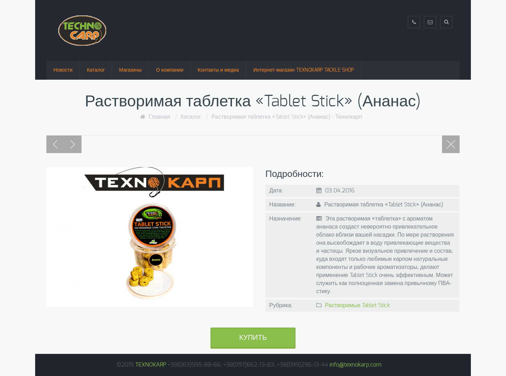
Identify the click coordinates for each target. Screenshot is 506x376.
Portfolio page (451, 144)
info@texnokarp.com (355, 365)
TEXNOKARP (150, 365)
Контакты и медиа (218, 70)
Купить (253, 337)
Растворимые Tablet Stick (357, 305)
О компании (169, 70)
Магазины (130, 70)
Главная (159, 117)
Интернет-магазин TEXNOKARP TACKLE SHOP (303, 70)
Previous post (55, 144)
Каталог (96, 70)
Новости (62, 70)
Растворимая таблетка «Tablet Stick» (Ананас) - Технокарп (287, 117)
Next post (73, 144)
